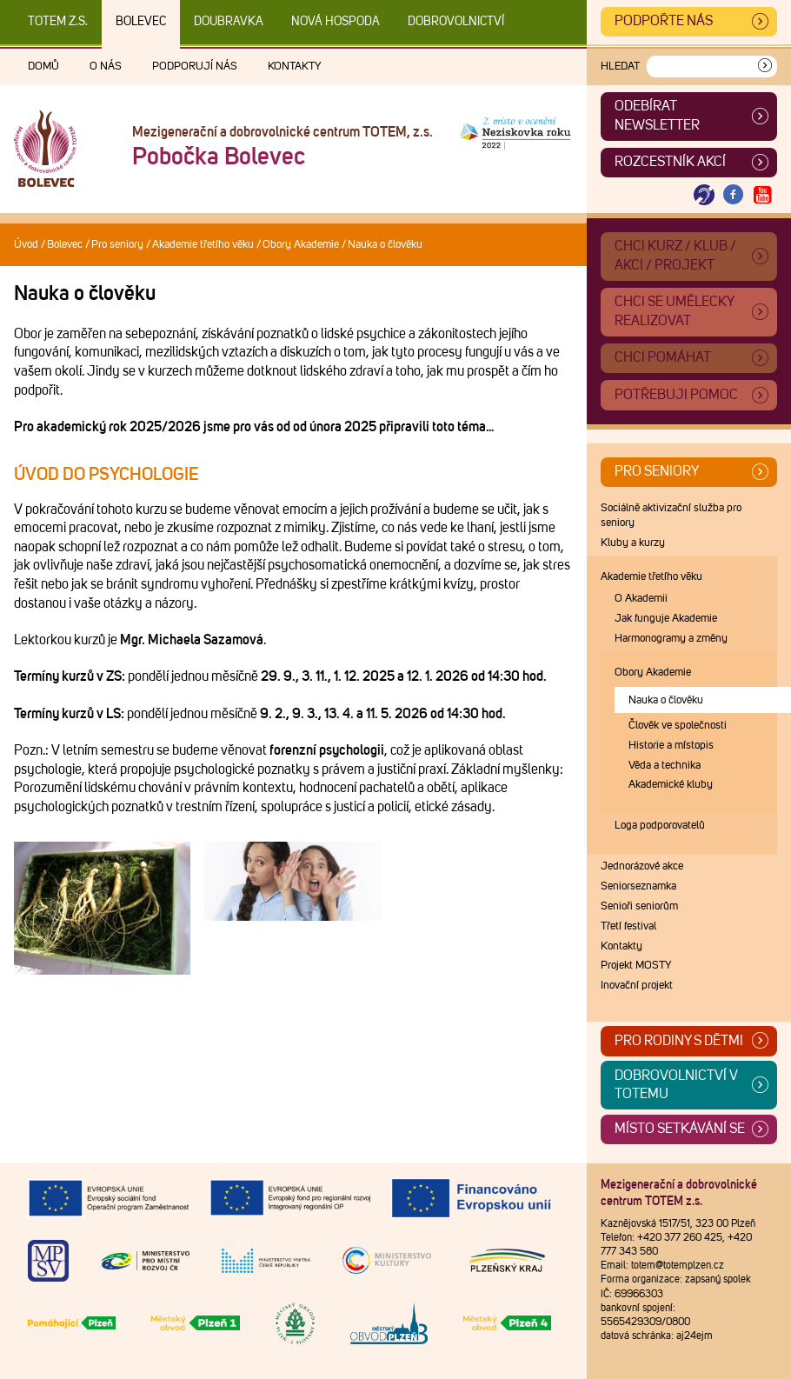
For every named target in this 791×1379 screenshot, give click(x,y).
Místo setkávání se (680, 1129)
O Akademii (641, 598)
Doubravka (228, 22)
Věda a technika (664, 765)
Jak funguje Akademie (666, 618)
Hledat (620, 66)
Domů (43, 66)
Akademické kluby (670, 784)
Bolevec (141, 22)
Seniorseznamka (638, 886)
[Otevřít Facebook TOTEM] (733, 195)
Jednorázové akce (642, 866)
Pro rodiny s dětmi (679, 1041)
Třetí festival (628, 926)
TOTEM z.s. (58, 22)
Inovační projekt (637, 985)
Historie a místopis (671, 745)
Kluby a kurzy (633, 543)
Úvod (26, 244)
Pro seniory (117, 244)
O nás (106, 66)
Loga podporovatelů (660, 825)
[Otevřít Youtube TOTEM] (762, 195)
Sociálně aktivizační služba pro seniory (671, 516)
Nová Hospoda (335, 22)
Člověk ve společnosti (677, 725)
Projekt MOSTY (636, 965)
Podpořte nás (664, 21)
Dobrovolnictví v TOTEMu (676, 1085)
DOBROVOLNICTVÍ (456, 22)
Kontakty (295, 66)
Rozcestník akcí (670, 162)
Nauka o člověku (665, 700)
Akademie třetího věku (203, 244)
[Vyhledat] (765, 66)
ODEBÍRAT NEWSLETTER (657, 115)
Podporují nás (194, 66)
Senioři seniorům (639, 906)
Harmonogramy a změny (671, 638)
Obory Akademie (301, 244)
